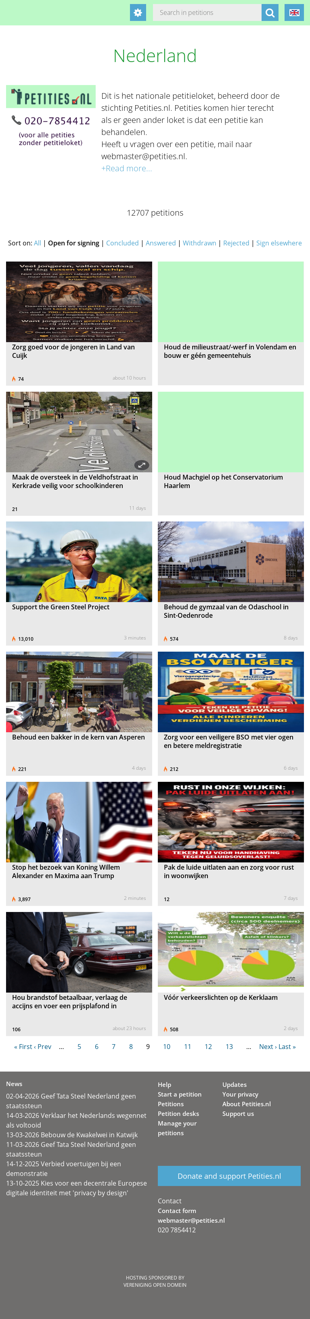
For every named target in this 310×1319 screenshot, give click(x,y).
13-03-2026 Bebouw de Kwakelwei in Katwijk (72, 1134)
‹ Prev (42, 1046)
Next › (268, 1046)
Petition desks (178, 1113)
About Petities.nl (246, 1104)
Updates (234, 1084)
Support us (238, 1113)
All (37, 243)
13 (229, 1046)
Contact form (177, 1211)
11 (187, 1046)
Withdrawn (199, 243)
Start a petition (180, 1094)
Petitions (171, 1104)
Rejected (236, 243)
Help (164, 1084)
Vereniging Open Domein (155, 1285)
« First (23, 1046)
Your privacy (240, 1094)
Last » (287, 1046)
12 (208, 1046)
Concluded (122, 243)
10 (166, 1046)
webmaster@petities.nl (191, 1220)
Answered (161, 243)
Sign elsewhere (279, 243)
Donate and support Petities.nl (229, 1176)
